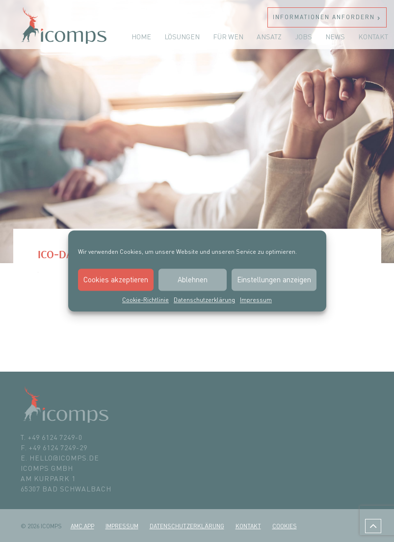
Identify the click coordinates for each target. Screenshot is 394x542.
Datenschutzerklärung (204, 299)
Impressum (256, 299)
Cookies (284, 526)
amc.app (82, 526)
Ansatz (269, 36)
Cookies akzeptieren (115, 279)
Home (141, 36)
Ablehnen (193, 279)
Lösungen (182, 36)
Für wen (228, 36)
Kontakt (373, 36)
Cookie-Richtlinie (145, 299)
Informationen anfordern (324, 17)
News (335, 36)
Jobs (303, 36)
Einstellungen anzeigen (274, 279)
